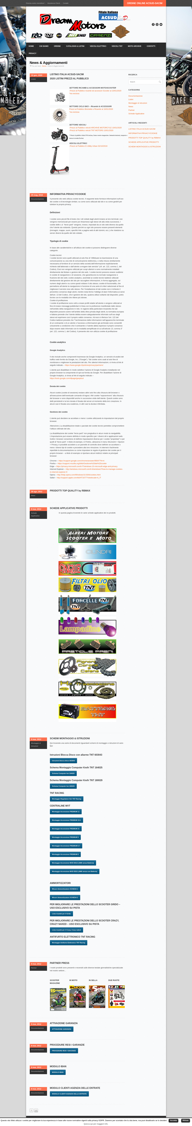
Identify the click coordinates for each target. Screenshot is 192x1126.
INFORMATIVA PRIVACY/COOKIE (68, 194)
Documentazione (37, 199)
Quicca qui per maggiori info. (96, 1124)
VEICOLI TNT (117, 46)
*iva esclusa (74, 93)
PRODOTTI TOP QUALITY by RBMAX (70, 490)
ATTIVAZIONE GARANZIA (64, 1023)
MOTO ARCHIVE (134, 46)
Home (44, 66)
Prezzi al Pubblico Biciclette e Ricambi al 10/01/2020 (91, 109)
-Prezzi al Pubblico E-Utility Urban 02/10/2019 (88, 146)
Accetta (173, 1120)
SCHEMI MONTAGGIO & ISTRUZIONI (70, 738)
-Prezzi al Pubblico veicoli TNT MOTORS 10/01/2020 (91, 130)
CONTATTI (151, 46)
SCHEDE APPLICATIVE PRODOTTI (69, 508)
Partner (34, 968)
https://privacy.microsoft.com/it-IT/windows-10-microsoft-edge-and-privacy (86, 466)
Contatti (65, 3)
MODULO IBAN (58, 1066)
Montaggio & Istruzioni (138, 103)
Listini (33, 79)
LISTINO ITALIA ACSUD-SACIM (67, 74)
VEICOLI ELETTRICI (98, 46)
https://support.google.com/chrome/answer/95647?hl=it (81, 461)
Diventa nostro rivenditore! (35, 3)
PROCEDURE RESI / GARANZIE (67, 1045)
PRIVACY (32, 53)
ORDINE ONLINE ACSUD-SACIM (144, 3)
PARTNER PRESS (59, 963)
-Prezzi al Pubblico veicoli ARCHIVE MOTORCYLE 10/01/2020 (95, 128)
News (33, 495)
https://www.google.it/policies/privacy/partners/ (84, 365)
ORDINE (57, 46)
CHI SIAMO (43, 46)
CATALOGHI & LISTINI (75, 46)
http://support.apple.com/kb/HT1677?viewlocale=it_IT (79, 478)
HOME (31, 46)
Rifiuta (185, 1120)
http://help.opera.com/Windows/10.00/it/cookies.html (79, 475)
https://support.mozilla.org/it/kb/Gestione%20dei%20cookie (82, 463)
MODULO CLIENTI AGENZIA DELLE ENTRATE (75, 1088)
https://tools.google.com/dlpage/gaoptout (67, 378)
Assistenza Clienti (53, 3)
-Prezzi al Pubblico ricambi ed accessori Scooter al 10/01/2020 (95, 91)
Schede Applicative (136, 114)
